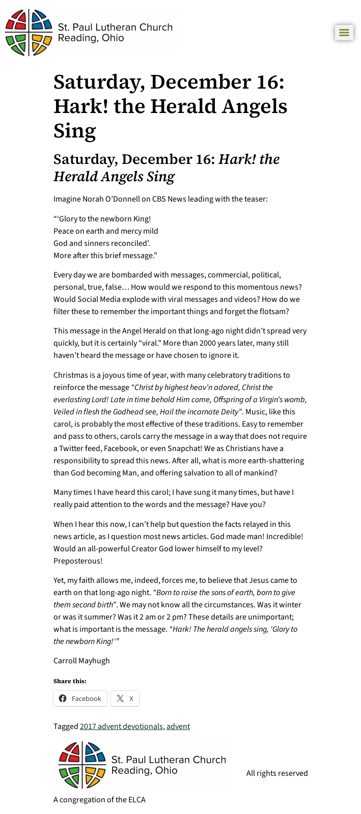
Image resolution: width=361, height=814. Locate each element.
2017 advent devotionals (121, 726)
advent (178, 726)
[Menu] (344, 32)
